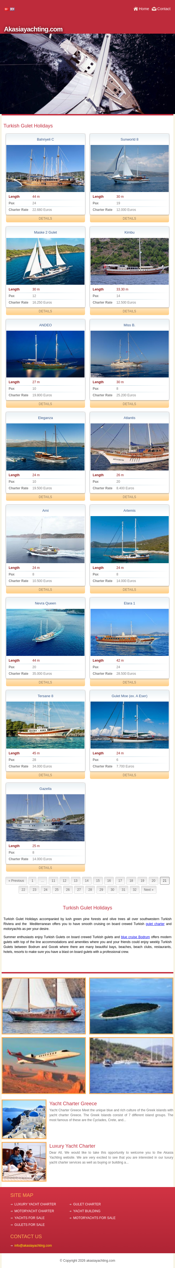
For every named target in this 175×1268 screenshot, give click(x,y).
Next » (149, 890)
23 (34, 890)
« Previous (16, 881)
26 (68, 890)
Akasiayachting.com (33, 29)
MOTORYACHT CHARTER (34, 1211)
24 (45, 890)
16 (109, 881)
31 (123, 890)
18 (131, 881)
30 (112, 890)
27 (79, 890)
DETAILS (45, 218)
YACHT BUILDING (87, 1211)
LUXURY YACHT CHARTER (35, 1204)
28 (90, 890)
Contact (163, 9)
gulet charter (155, 924)
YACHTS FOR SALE (29, 1218)
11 (53, 881)
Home (144, 9)
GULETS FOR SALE (29, 1225)
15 (98, 881)
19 (142, 881)
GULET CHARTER (87, 1204)
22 (23, 890)
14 (87, 881)
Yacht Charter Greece (73, 1103)
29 (101, 890)
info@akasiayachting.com (33, 1245)
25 (57, 890)
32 (134, 890)
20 (153, 881)
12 (64, 881)
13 (75, 881)
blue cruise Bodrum (135, 937)
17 (120, 881)
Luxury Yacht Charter (72, 1146)
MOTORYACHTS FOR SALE (94, 1218)
